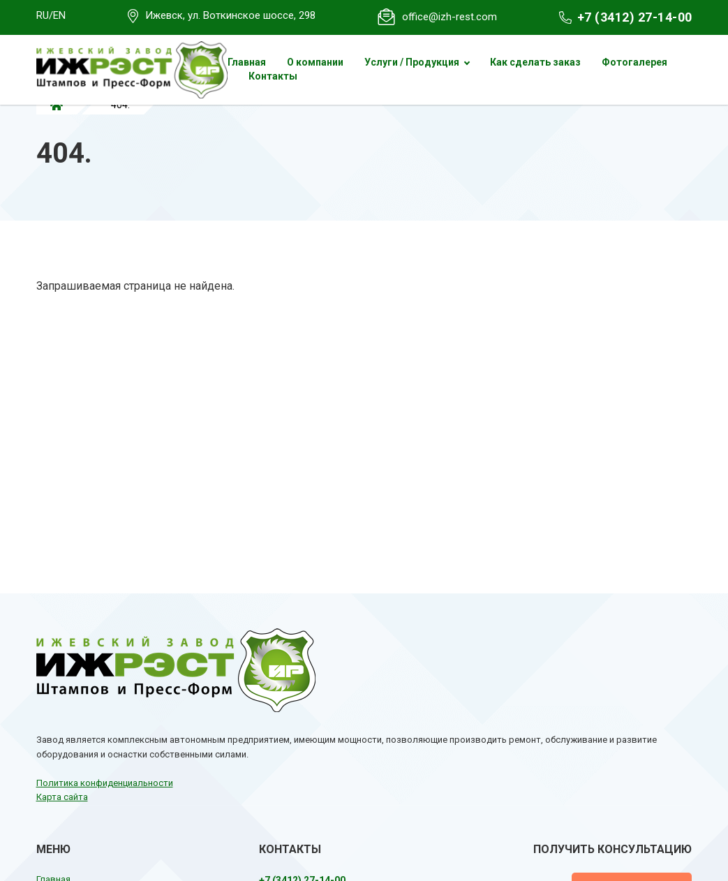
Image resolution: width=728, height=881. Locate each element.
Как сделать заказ (535, 62)
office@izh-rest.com (449, 16)
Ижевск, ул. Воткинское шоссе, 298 (230, 15)
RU (42, 15)
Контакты (272, 76)
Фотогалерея (634, 62)
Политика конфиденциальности (104, 783)
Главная (247, 62)
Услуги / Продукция (411, 62)
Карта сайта (62, 797)
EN (59, 15)
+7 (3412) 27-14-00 (634, 17)
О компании (315, 62)
